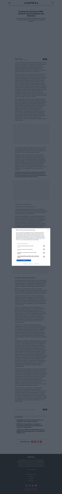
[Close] (48, 230)
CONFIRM (24, 260)
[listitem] (31, 243)
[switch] (43, 246)
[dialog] (31, 247)
